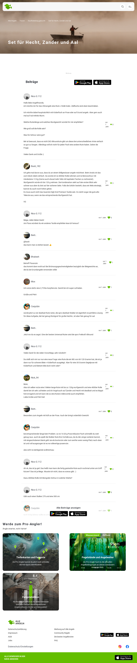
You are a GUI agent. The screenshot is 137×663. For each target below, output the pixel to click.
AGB (10, 637)
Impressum (12, 633)
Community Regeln (62, 633)
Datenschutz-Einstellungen (20, 646)
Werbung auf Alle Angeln (64, 629)
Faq (56, 640)
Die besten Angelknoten (64, 637)
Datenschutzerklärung (17, 629)
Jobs (10, 640)
